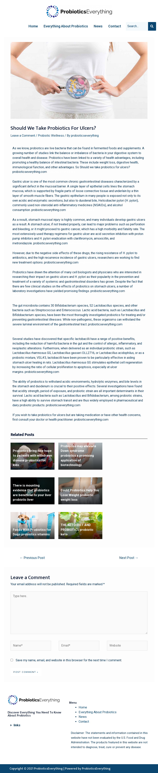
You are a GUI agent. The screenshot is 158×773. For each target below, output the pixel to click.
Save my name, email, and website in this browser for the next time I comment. (69, 660)
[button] (36, 725)
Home (33, 26)
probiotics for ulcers (61, 172)
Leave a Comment (23, 135)
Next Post (128, 558)
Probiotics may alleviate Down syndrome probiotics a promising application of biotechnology (78, 455)
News (98, 26)
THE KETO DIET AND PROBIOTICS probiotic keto (77, 529)
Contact (114, 26)
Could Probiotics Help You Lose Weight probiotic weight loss (80, 494)
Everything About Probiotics (66, 26)
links (17, 725)
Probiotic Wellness (51, 135)
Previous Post (32, 558)
